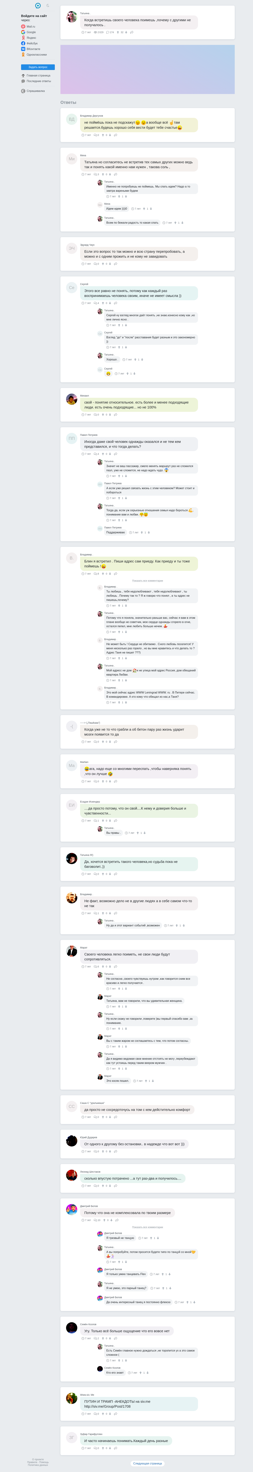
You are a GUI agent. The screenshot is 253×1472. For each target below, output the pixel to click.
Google (28, 32)
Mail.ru (28, 26)
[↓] (125, 32)
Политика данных (38, 1465)
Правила (32, 1462)
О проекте (38, 1459)
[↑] (118, 32)
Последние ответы (36, 81)
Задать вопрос (37, 67)
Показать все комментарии (147, 580)
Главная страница (35, 75)
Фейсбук (29, 43)
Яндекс (28, 38)
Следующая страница (147, 1463)
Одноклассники (34, 54)
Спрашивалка (33, 91)
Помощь (44, 1462)
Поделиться (132, 32)
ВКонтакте (30, 49)
